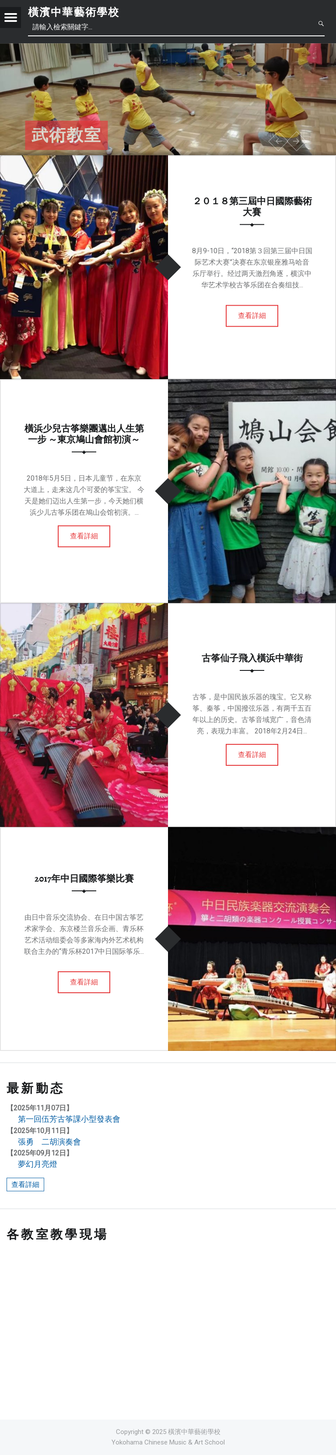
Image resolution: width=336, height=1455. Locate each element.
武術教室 (67, 135)
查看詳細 (252, 315)
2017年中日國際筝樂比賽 (84, 878)
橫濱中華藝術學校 (73, 12)
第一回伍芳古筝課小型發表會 (69, 1119)
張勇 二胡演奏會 (49, 1141)
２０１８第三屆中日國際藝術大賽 (252, 206)
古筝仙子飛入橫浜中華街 (252, 658)
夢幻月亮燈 (37, 1164)
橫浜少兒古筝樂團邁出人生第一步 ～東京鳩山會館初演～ (84, 434)
